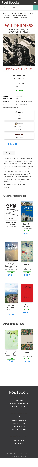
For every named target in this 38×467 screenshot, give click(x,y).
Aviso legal (19, 417)
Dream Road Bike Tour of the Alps (11, 306)
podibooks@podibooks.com (19, 403)
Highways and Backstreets (11, 224)
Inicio (4, 13)
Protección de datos (19, 423)
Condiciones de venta (19, 420)
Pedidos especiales (19, 443)
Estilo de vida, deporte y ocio (17, 13)
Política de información (19, 430)
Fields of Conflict (27, 306)
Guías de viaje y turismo (19, 16)
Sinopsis (9, 153)
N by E (27, 352)
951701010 (19, 400)
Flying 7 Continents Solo (11, 265)
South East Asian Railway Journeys (27, 225)
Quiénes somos (19, 440)
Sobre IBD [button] (12, 144)
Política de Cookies (19, 426)
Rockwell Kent (19, 78)
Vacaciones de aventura (11, 18)
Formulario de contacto (19, 406)
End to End (27, 264)
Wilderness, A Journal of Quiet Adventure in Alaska (11, 353)
